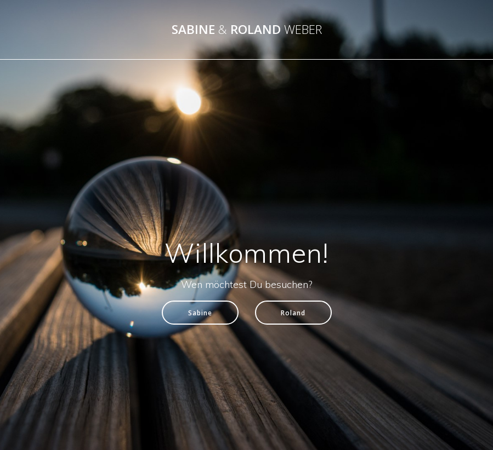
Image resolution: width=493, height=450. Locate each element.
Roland (293, 312)
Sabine (200, 312)
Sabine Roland (247, 30)
